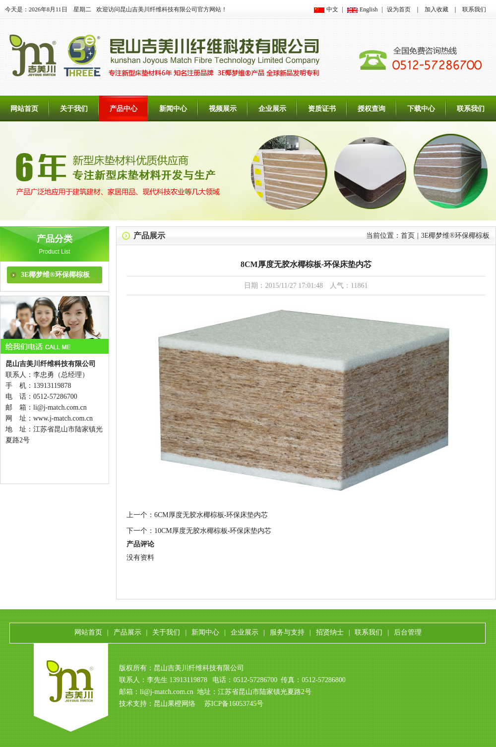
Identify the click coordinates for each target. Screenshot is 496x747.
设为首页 (399, 9)
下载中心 (421, 108)
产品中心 (123, 108)
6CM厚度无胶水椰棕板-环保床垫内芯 (211, 515)
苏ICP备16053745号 (234, 703)
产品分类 (54, 239)
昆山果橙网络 (174, 703)
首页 (408, 235)
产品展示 (149, 235)
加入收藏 (436, 9)
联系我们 (474, 9)
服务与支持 (287, 632)
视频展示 (223, 108)
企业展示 (272, 108)
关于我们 (74, 108)
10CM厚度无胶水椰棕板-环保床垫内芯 (212, 530)
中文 (332, 9)
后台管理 (408, 632)
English (369, 9)
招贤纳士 (330, 632)
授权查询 (371, 108)
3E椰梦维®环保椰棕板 (55, 274)
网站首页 (24, 108)
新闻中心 (173, 108)
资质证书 (322, 108)
